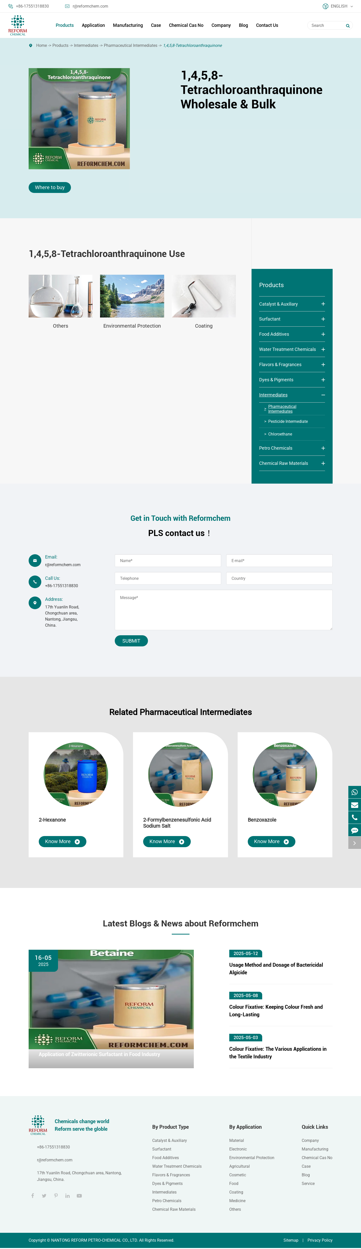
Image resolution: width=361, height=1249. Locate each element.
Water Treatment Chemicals (287, 349)
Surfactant (269, 319)
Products (65, 25)
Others (60, 326)
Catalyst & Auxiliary (278, 304)
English (338, 6)
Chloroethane (280, 434)
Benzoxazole (262, 821)
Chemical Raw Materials (283, 463)
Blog (243, 25)
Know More (62, 842)
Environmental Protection (132, 326)
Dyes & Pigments (276, 380)
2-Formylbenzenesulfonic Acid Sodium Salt (177, 824)
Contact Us (267, 25)
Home (41, 45)
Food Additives (274, 334)
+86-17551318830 (28, 6)
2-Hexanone (52, 821)
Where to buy (50, 188)
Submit (131, 641)
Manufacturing (128, 25)
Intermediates (86, 45)
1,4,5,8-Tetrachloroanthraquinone (192, 45)
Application (93, 25)
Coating (204, 326)
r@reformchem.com (86, 6)
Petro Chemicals (275, 448)
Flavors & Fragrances (280, 364)
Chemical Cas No (186, 25)
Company (221, 25)
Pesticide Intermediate (288, 421)
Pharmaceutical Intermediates (130, 45)
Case (156, 25)
